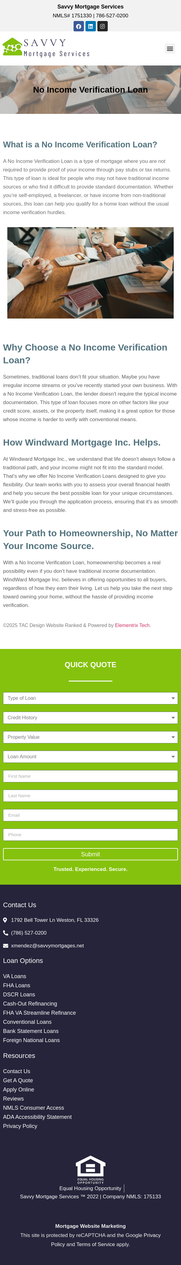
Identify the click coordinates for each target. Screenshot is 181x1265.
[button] (170, 49)
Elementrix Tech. (133, 625)
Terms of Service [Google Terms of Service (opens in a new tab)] (95, 1244)
